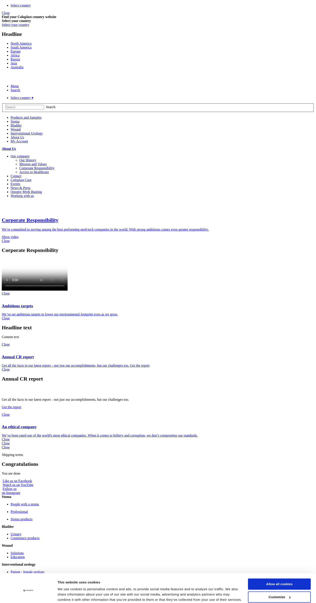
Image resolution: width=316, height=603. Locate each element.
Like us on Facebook (17, 481)
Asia (14, 63)
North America (21, 43)
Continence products (25, 538)
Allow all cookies (279, 566)
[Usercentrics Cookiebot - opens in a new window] (28, 594)
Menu (15, 86)
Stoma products (21, 519)
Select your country (15, 25)
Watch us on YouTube (18, 485)
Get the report (11, 407)
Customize (280, 579)
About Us (9, 149)
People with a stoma (25, 504)
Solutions (17, 553)
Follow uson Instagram (11, 491)
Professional (19, 512)
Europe (16, 51)
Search (15, 90)
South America (21, 47)
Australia (17, 67)
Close (6, 13)
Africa (15, 55)
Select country (21, 5)
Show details (67, 594)
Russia (15, 59)
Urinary (16, 534)
